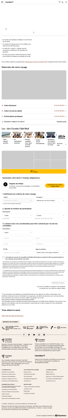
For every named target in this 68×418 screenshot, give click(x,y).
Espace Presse (27, 372)
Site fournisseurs (28, 376)
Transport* (39, 197)
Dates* (6, 197)
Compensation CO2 (51, 380)
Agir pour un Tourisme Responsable (55, 376)
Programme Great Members (8, 376)
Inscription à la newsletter (8, 372)
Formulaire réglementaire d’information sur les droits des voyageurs (11, 387)
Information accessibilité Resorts (10, 380)
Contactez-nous (28, 388)
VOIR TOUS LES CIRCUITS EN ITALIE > (13, 316)
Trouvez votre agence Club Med (32, 386)
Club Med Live (27, 380)
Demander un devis (58, 282)
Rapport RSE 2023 (50, 374)
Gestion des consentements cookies (11, 398)
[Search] (60, 2)
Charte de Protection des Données (10, 391)
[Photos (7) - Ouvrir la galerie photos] (34, 171)
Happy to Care (49, 372)
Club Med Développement (30, 378)
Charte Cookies (5, 394)
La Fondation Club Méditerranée (54, 378)
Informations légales (7, 396)
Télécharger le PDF (61, 121)
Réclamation (27, 391)
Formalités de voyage (29, 393)
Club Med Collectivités (29, 374)
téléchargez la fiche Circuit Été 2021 (36, 62)
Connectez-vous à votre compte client (55, 185)
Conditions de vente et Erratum (9, 389)
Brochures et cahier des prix (9, 374)
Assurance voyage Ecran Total (9, 378)
